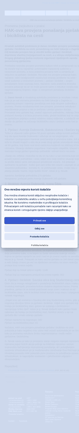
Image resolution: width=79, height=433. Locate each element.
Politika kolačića (39, 245)
